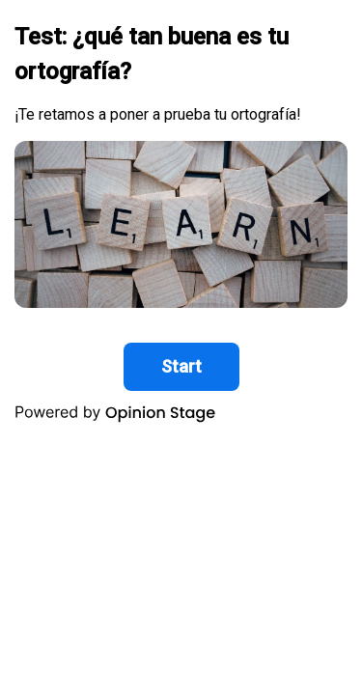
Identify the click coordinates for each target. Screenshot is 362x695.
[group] (181, 219)
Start (181, 366)
